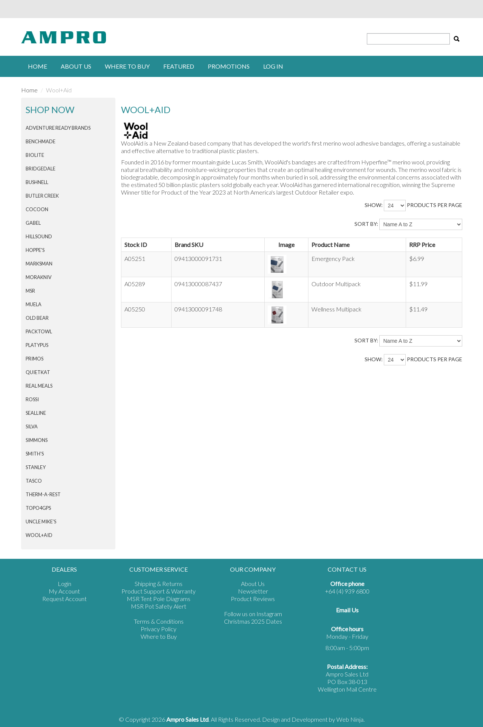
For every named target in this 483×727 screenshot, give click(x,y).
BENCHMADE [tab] (40, 141)
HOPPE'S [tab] (35, 250)
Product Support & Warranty (158, 591)
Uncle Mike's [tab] (41, 521)
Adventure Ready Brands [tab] (58, 128)
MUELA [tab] (33, 304)
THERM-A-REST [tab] (43, 494)
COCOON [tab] (37, 209)
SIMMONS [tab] (37, 440)
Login (64, 583)
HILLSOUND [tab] (39, 236)
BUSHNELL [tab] (37, 182)
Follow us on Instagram (253, 613)
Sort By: (366, 224)
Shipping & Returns (158, 583)
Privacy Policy (158, 628)
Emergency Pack (333, 258)
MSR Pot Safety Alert (158, 606)
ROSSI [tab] (32, 399)
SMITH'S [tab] (35, 454)
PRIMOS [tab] (34, 359)
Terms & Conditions (159, 621)
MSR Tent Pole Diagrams (158, 598)
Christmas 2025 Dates (253, 621)
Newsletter (253, 591)
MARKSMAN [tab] (39, 264)
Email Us (347, 610)
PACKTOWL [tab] (39, 331)
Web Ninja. (350, 719)
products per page (434, 205)
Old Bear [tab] (37, 318)
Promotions (229, 66)
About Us (76, 66)
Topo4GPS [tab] (38, 508)
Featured (178, 66)
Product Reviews (253, 598)
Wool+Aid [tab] (39, 535)
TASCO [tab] (34, 481)
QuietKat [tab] (38, 372)
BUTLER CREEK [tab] (42, 196)
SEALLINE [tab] (36, 413)
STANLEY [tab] (36, 467)
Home (37, 66)
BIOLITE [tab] (35, 155)
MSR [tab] (30, 291)
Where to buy (127, 66)
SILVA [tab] (32, 426)
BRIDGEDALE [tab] (40, 169)
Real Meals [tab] (39, 386)
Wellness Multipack (336, 309)
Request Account (64, 598)
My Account (64, 591)
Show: (374, 205)
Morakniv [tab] (39, 277)
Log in (273, 66)
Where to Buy (159, 636)
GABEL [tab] (33, 223)
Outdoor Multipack (336, 283)
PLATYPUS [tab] (37, 345)
